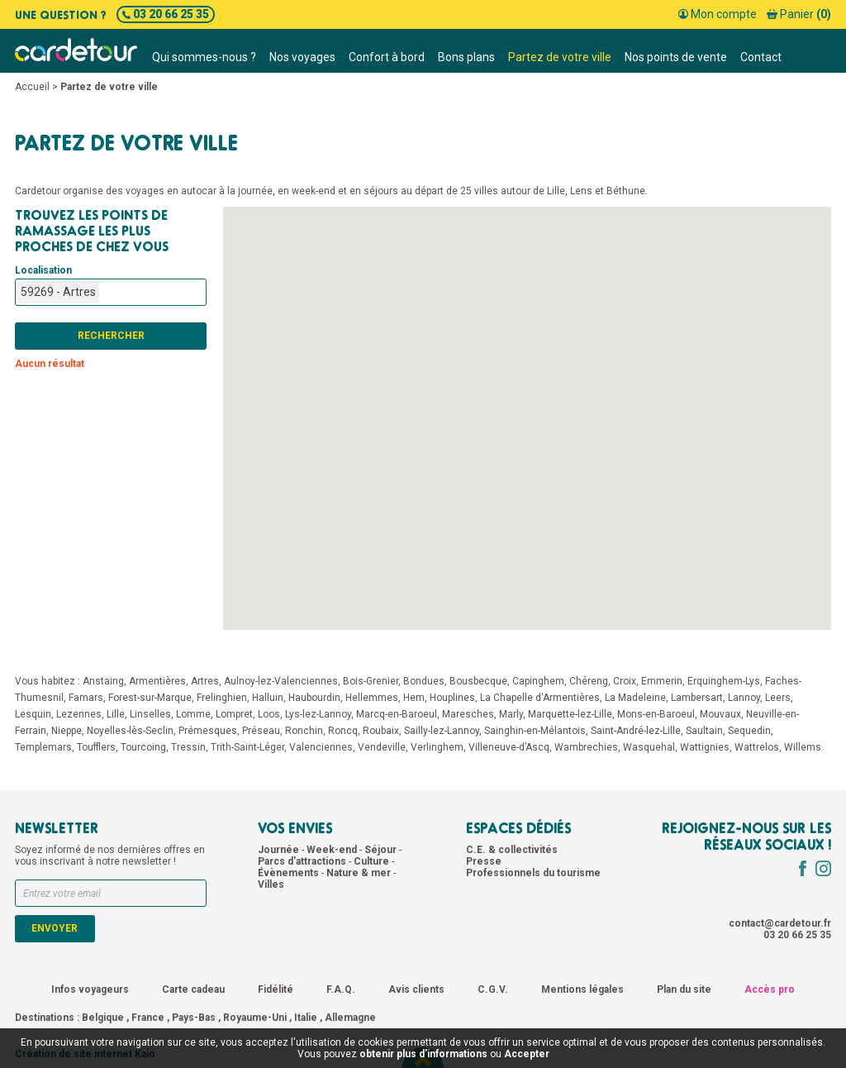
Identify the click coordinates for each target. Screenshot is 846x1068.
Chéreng (588, 681)
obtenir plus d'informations (423, 1054)
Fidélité (275, 989)
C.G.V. (493, 989)
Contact (761, 57)
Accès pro (769, 989)
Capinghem (538, 681)
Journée (280, 850)
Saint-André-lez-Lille (636, 731)
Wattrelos (756, 747)
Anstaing (103, 681)
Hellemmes (371, 697)
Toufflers (96, 747)
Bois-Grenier (370, 681)
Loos (269, 714)
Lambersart (697, 697)
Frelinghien (222, 697)
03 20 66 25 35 (165, 14)
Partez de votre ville (559, 57)
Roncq (343, 731)
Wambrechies (586, 747)
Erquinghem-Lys (723, 681)
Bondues (423, 681)
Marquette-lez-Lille (570, 714)
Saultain (704, 731)
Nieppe (66, 731)
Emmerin (661, 681)
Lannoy (744, 697)
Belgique (103, 1017)
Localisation (43, 270)
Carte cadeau (193, 989)
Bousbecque (478, 681)
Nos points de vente (676, 57)
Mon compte (717, 14)
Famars (86, 697)
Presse (483, 861)
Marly (511, 714)
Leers (778, 697)
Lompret (234, 714)
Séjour (381, 850)
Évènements (289, 873)
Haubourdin (314, 697)
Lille (116, 714)
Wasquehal (649, 747)
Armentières (157, 681)
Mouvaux (720, 714)
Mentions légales (582, 989)
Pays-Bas (194, 1017)
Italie (305, 1017)
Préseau (261, 731)
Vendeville (382, 747)
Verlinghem (437, 747)
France (147, 1017)
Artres (205, 681)
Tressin (188, 747)
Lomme (193, 714)
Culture (373, 861)
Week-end (333, 850)
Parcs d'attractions (303, 861)
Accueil (32, 87)
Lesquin (33, 714)
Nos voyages (302, 57)
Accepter (526, 1054)
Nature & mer (359, 873)
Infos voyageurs (90, 989)
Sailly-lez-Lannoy (441, 731)
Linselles (150, 714)
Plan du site (684, 989)
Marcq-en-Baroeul (396, 714)
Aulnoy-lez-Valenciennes (281, 681)
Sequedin (749, 731)
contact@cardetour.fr (780, 923)
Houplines (452, 697)
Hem (414, 697)
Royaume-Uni (255, 1017)
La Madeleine (635, 697)
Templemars (43, 747)
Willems (802, 747)
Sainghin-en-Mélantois (535, 731)
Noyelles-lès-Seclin (130, 731)
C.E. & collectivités (512, 850)
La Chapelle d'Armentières (540, 697)
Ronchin (304, 731)
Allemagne (350, 1017)
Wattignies (705, 747)
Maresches (468, 714)
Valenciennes (321, 747)
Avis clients (416, 989)
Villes (271, 884)
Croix (624, 681)
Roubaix (381, 731)
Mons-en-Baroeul (656, 714)
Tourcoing (143, 747)
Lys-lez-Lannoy (318, 714)
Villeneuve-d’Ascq (508, 747)
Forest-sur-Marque (150, 697)
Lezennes (79, 714)
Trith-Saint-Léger (247, 747)
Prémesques (207, 731)
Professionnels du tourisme (533, 873)
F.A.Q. (340, 989)
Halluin (267, 697)
